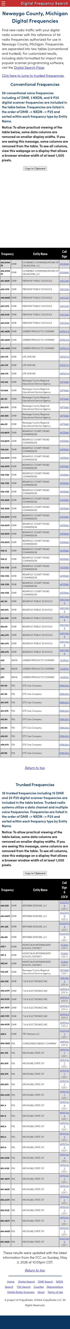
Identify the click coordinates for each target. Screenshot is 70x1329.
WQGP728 (64, 904)
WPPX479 (64, 331)
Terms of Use (55, 1292)
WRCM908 (64, 601)
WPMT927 (64, 1051)
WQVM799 (64, 925)
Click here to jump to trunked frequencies (33, 75)
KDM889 (64, 263)
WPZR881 (64, 432)
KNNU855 (64, 685)
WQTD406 (64, 1240)
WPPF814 (64, 989)
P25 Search (24, 1287)
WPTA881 (64, 381)
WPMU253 (64, 1166)
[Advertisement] (35, 209)
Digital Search (26, 1281)
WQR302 (64, 660)
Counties (39, 1287)
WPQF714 (64, 356)
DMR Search (45, 1281)
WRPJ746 (64, 1041)
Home (10, 1281)
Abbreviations (55, 1287)
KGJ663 (64, 944)
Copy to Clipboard (35, 168)
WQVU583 (64, 1032)
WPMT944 (64, 1103)
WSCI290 (64, 280)
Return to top (35, 767)
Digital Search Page (29, 67)
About (41, 1292)
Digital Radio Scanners (21, 1292)
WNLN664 (64, 979)
